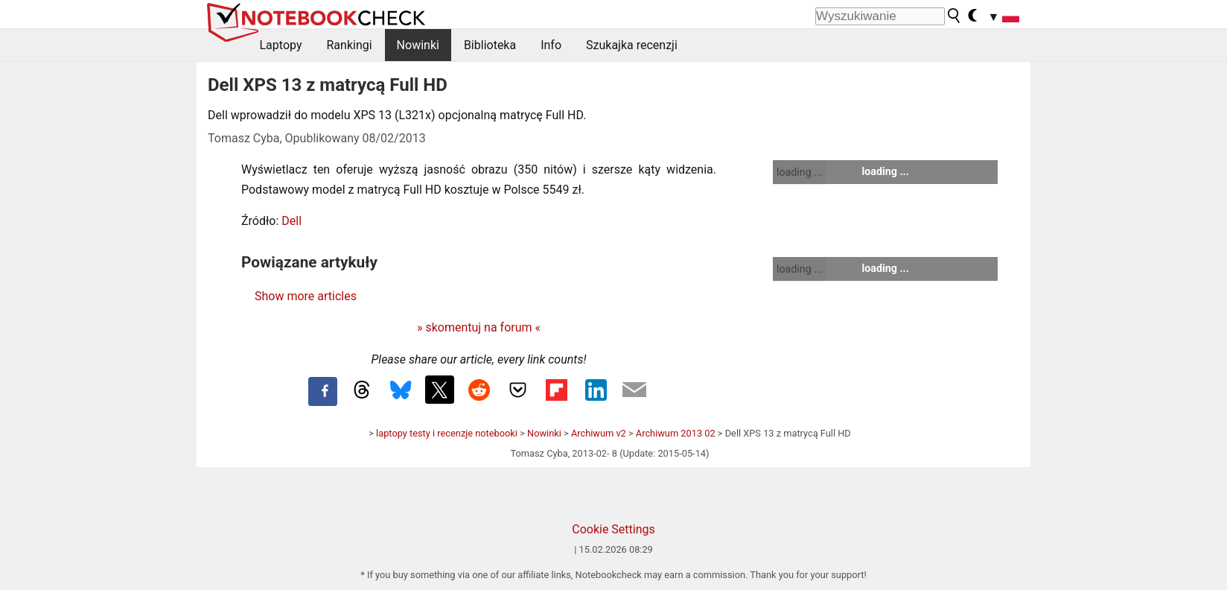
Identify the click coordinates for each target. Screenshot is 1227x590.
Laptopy (281, 45)
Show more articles (306, 296)
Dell (291, 221)
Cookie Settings (613, 529)
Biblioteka (490, 45)
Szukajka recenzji (632, 45)
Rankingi (349, 45)
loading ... (799, 172)
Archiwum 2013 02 (676, 433)
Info (551, 45)
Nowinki (418, 45)
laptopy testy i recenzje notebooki (446, 433)
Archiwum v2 (598, 433)
